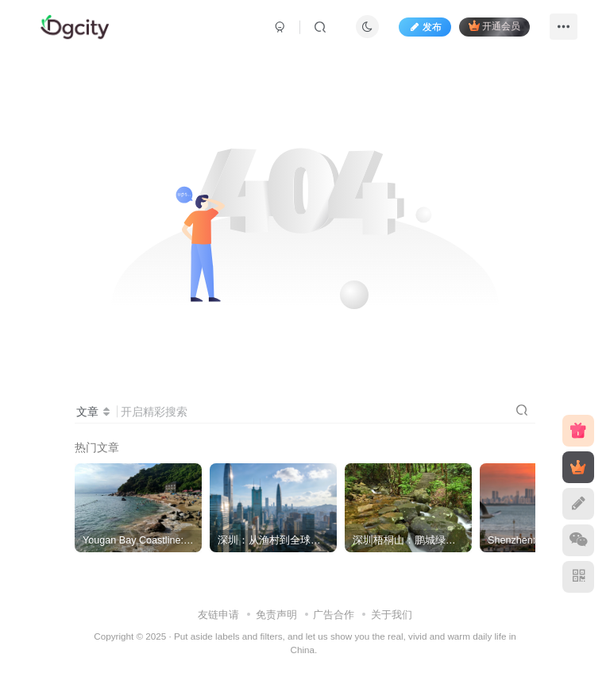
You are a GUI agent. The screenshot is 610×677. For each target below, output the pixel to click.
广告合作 (333, 615)
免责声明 (276, 615)
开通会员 (494, 26)
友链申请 (218, 615)
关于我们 (391, 615)
